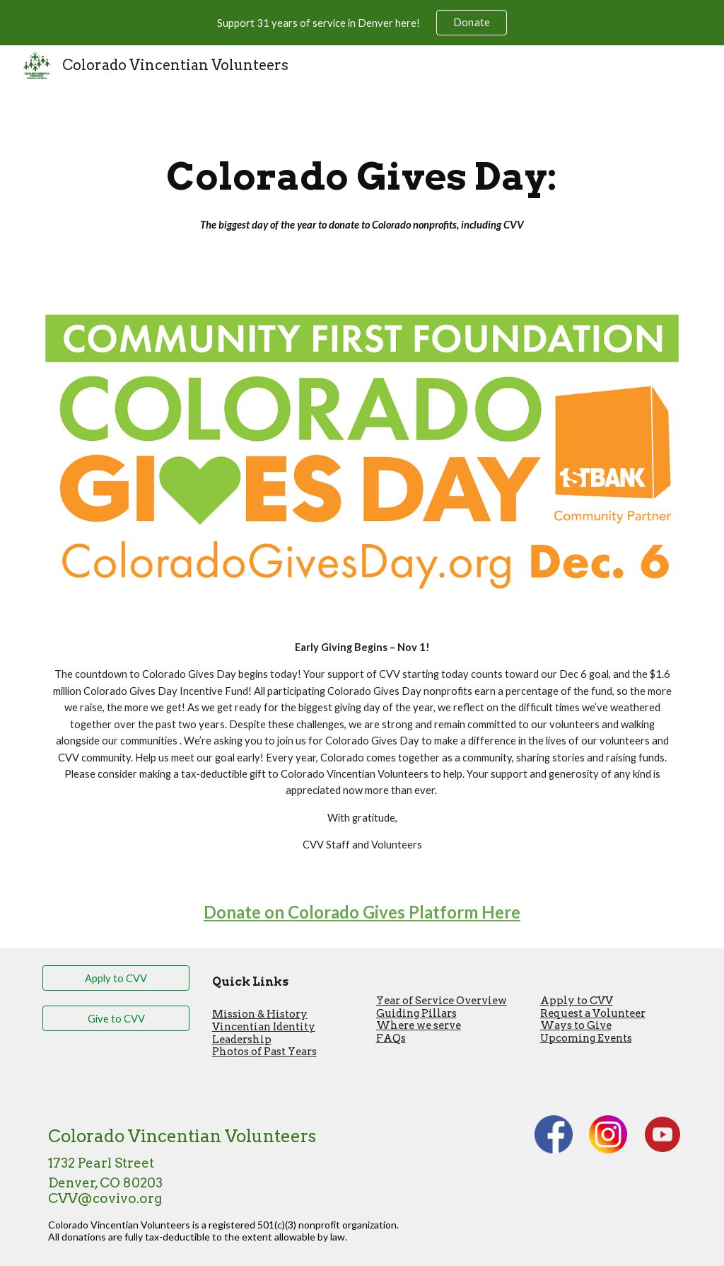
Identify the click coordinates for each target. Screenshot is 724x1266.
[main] (361, 190)
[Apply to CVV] (116, 978)
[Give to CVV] (116, 1018)
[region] (362, 22)
